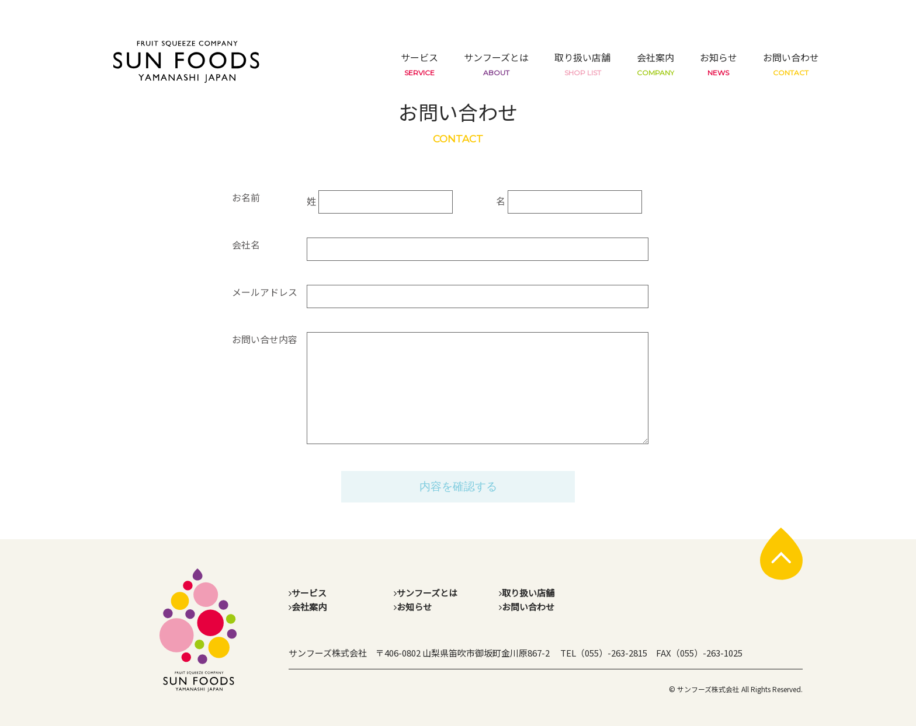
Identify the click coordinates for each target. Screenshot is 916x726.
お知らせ (718, 63)
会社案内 (655, 63)
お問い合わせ (791, 63)
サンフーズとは (496, 63)
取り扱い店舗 (582, 63)
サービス (419, 63)
